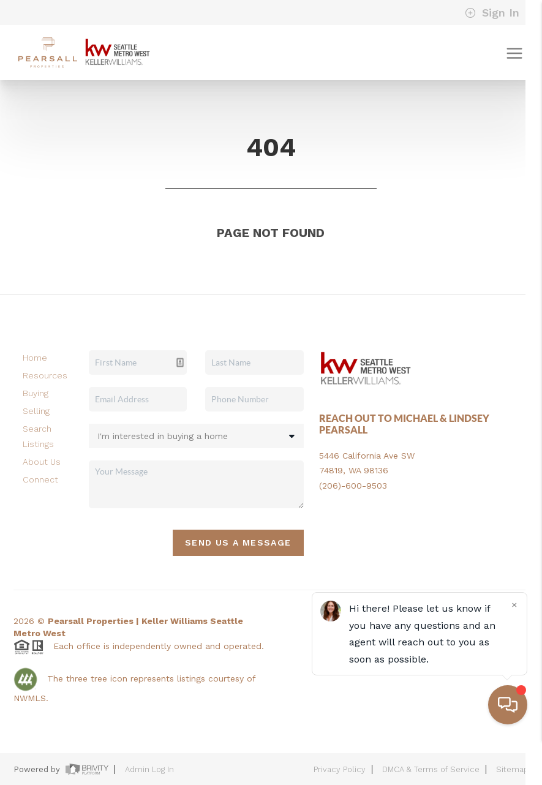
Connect (40, 479)
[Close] (514, 651)
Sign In (492, 13)
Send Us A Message (238, 542)
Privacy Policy (340, 769)
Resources (45, 375)
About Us (42, 462)
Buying (35, 393)
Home (35, 357)
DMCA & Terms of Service (431, 769)
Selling (36, 411)
